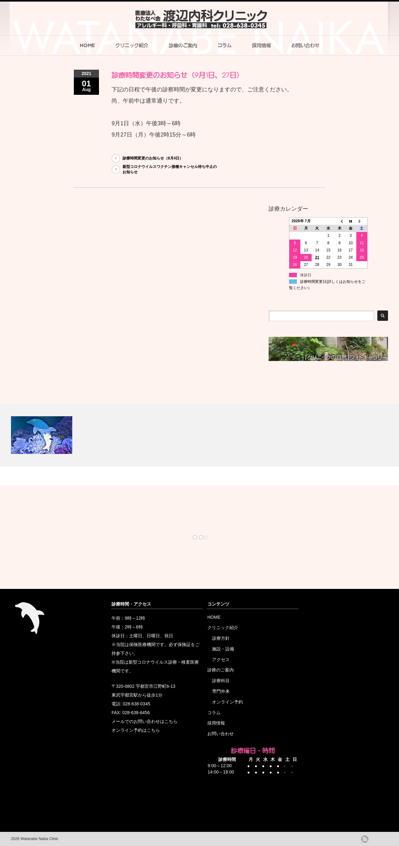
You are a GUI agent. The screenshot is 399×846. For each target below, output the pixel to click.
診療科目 (221, 680)
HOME (87, 45)
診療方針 (221, 638)
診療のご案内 (183, 45)
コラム (224, 45)
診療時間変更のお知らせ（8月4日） (153, 158)
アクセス (221, 659)
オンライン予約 (227, 701)
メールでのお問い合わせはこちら (145, 721)
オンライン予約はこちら (136, 730)
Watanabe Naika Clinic (38, 839)
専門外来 (221, 691)
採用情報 (261, 45)
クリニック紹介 (131, 45)
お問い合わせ (305, 45)
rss (365, 839)
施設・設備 (223, 648)
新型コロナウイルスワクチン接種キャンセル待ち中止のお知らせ (170, 169)
